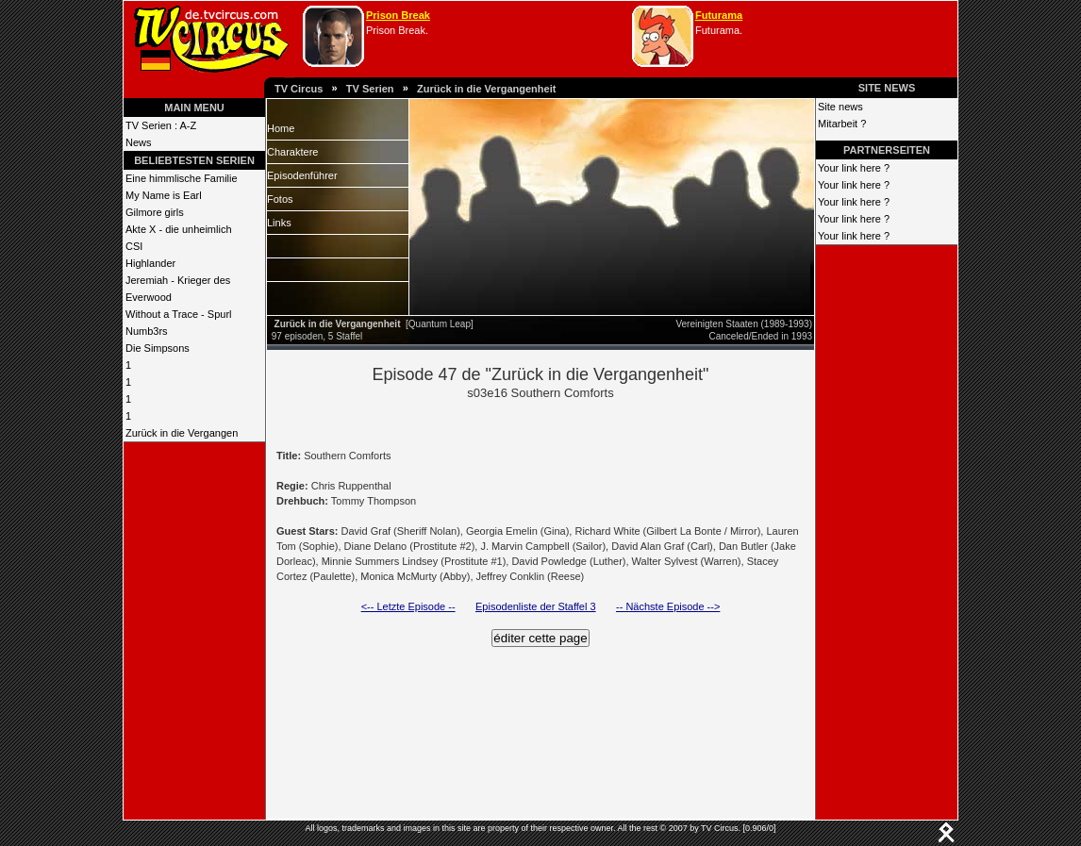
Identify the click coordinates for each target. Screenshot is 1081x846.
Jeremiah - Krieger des (177, 280)
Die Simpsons (157, 348)
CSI (133, 246)
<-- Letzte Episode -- (408, 606)
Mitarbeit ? (842, 123)
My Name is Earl (163, 195)
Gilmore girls (154, 212)
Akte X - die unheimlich (178, 229)
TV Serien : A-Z (160, 125)
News (138, 142)
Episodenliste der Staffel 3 (535, 606)
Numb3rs (146, 331)
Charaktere (292, 152)
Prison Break (398, 15)
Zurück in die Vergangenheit (486, 88)
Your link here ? (854, 168)
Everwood (148, 297)
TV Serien (370, 88)
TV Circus (298, 88)
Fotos (280, 199)
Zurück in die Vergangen (181, 433)
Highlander (150, 263)
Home (280, 128)
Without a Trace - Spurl (178, 314)
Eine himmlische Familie (181, 178)
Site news (840, 106)
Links (279, 222)
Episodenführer (302, 175)
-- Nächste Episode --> (668, 606)
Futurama (718, 15)
